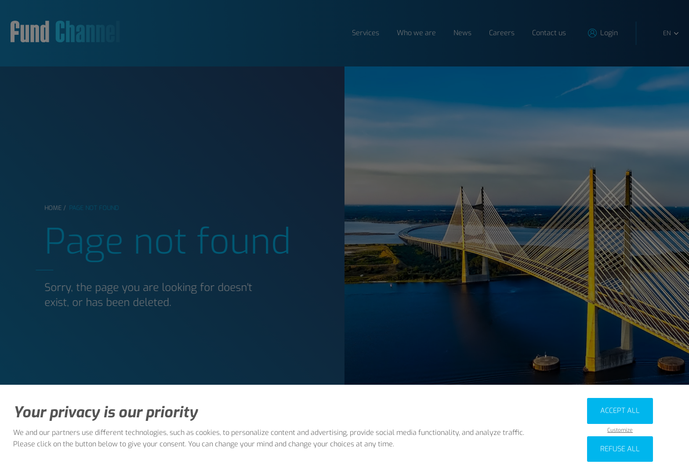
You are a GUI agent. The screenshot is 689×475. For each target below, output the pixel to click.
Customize (620, 430)
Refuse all (620, 448)
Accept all (620, 410)
